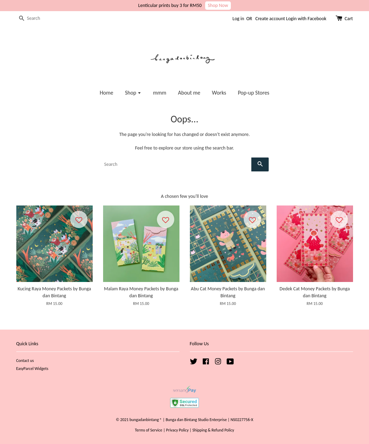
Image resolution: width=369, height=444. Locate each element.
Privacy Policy (177, 430)
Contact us (25, 360)
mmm (159, 92)
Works (219, 92)
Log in (238, 19)
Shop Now (218, 5)
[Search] (37, 19)
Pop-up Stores (253, 92)
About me (189, 92)
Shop (133, 92)
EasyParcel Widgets (32, 368)
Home (106, 92)
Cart (349, 19)
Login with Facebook (306, 19)
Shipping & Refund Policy (213, 430)
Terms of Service (148, 430)
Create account (270, 19)
